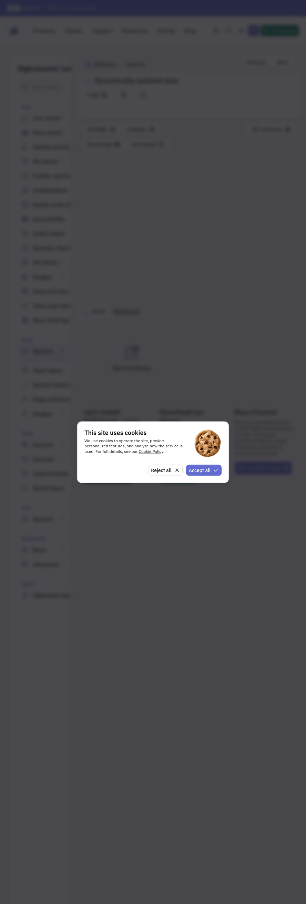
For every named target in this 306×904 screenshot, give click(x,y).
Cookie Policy (151, 451)
